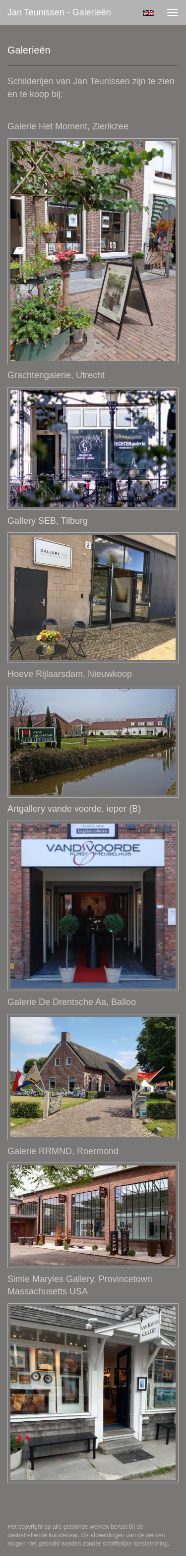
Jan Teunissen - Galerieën (59, 12)
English (148, 13)
